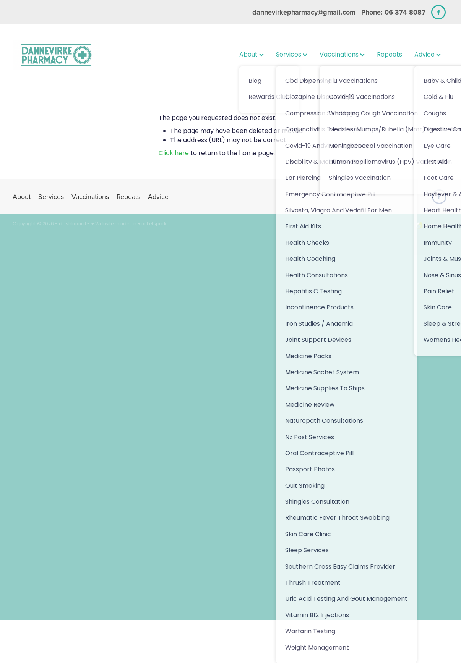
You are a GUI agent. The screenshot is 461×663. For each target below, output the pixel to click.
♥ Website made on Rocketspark (128, 224)
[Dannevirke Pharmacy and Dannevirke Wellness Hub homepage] (56, 55)
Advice (427, 55)
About (251, 55)
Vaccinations (342, 55)
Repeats (389, 55)
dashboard (72, 224)
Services (291, 55)
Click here (174, 153)
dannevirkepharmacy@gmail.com (303, 12)
